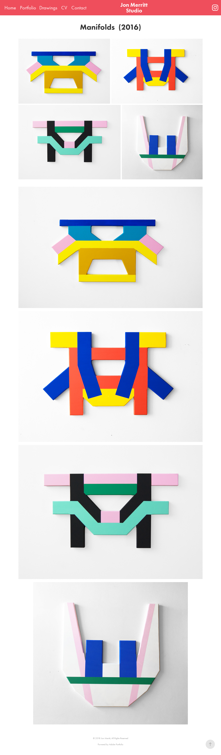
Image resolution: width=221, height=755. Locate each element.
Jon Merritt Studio (134, 7)
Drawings (48, 8)
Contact (78, 8)
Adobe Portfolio (116, 744)
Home (10, 8)
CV (64, 8)
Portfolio (28, 8)
